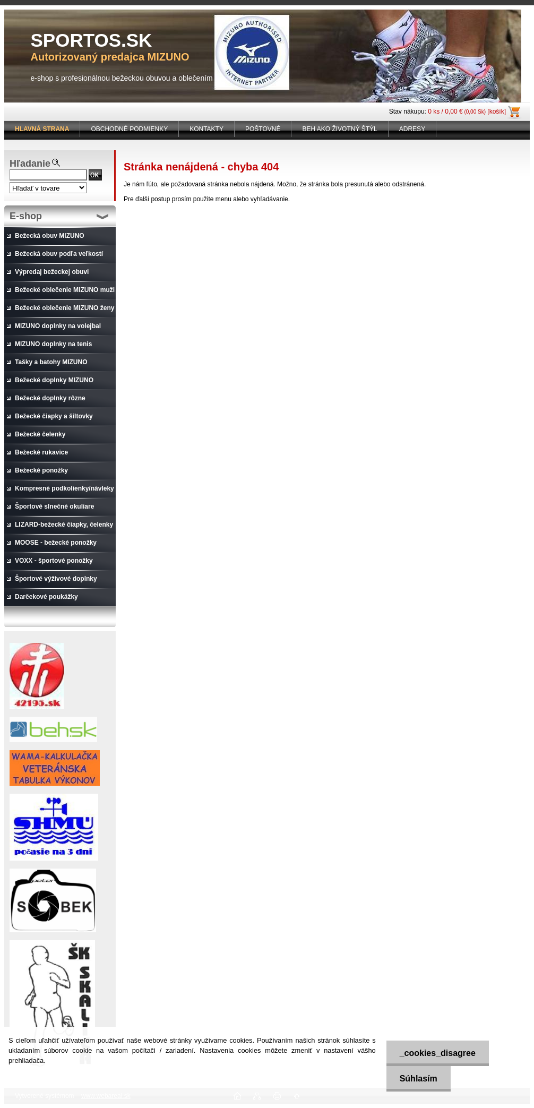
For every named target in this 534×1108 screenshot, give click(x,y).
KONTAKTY (206, 129)
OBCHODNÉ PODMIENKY (129, 129)
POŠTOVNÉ (262, 129)
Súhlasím (418, 1078)
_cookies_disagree (438, 1053)
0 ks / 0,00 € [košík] (467, 111)
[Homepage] (42, 129)
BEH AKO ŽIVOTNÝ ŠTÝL (339, 129)
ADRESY (412, 129)
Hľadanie (30, 163)
